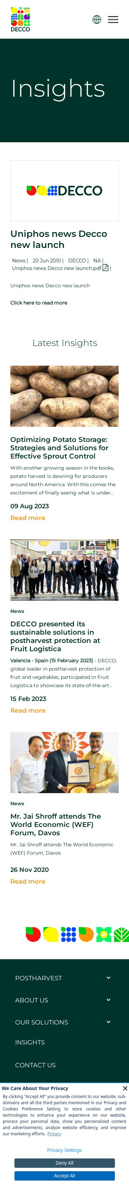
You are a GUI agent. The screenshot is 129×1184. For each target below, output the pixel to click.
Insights (30, 1042)
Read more (27, 518)
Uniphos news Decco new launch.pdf (61, 268)
